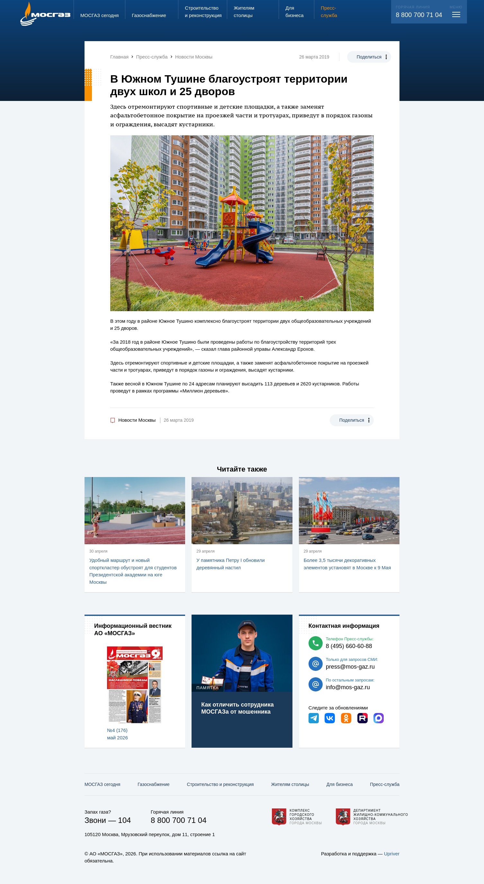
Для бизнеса (340, 784)
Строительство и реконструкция (220, 784)
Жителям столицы (290, 784)
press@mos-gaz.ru (350, 666)
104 (124, 820)
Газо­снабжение (153, 784)
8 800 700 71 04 (419, 14)
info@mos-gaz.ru (348, 687)
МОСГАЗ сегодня (102, 784)
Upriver (391, 853)
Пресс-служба (384, 784)
